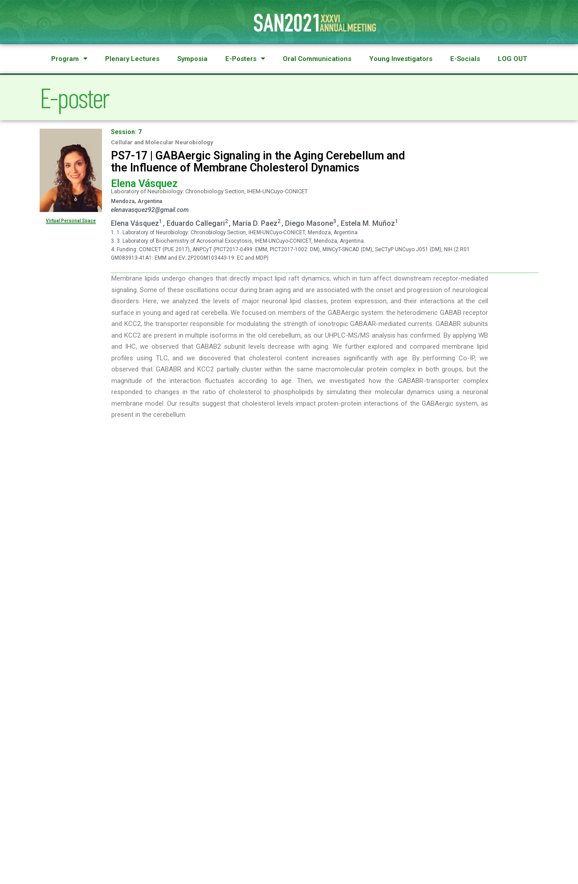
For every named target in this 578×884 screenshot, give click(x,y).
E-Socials (465, 59)
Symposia (192, 59)
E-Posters (245, 59)
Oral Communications (317, 59)
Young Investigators (400, 59)
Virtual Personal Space (71, 220)
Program (69, 59)
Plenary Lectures (132, 59)
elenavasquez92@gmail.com (150, 209)
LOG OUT (512, 59)
